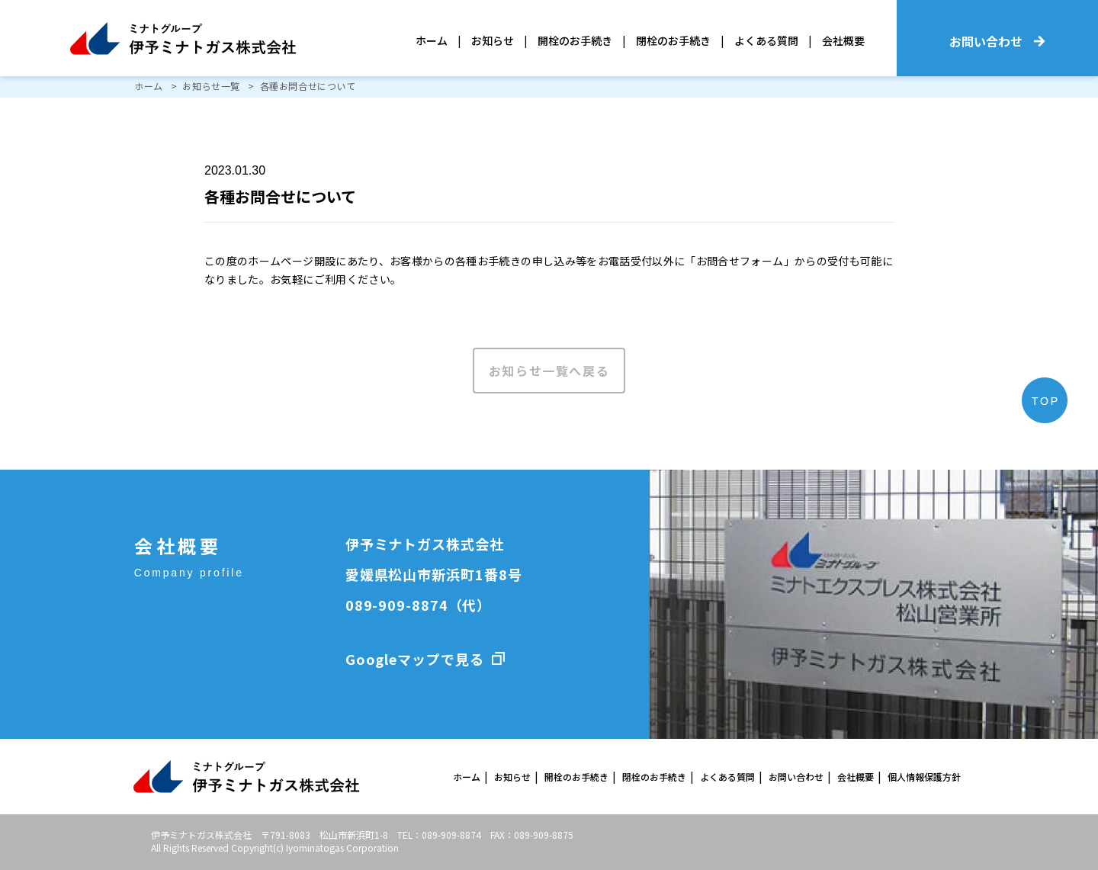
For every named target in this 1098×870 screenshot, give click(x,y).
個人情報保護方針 (924, 776)
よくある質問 (766, 40)
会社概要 (843, 40)
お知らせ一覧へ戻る (549, 370)
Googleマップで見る (414, 659)
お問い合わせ (796, 776)
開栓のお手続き (575, 40)
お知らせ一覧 (211, 85)
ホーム (432, 40)
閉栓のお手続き (673, 40)
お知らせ (492, 40)
